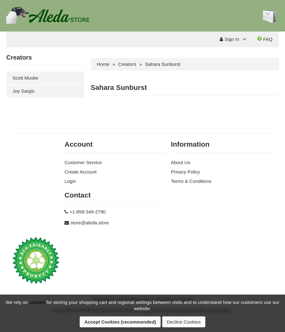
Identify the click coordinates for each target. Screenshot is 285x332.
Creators (127, 64)
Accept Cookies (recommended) (120, 322)
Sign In (229, 39)
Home (103, 64)
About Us (180, 162)
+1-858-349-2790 (88, 211)
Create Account (80, 171)
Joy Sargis (23, 91)
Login (70, 181)
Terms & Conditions (191, 181)
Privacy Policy (185, 171)
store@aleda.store (90, 222)
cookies (37, 302)
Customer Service (83, 162)
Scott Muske (25, 78)
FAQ (264, 39)
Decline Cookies (184, 322)
